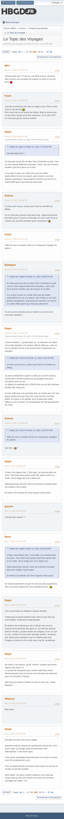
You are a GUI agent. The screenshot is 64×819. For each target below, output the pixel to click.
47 (27, 52)
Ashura (9, 195)
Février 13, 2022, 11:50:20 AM (16, 423)
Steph (8, 132)
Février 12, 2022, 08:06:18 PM (16, 136)
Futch (8, 95)
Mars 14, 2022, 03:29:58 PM (15, 466)
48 (30, 52)
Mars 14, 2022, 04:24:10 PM (15, 541)
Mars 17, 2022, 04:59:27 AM (15, 605)
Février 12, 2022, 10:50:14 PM (16, 269)
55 (47, 52)
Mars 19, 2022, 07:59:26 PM (15, 658)
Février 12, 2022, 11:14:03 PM (16, 333)
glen (7, 65)
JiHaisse (10, 698)
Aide (27, 816)
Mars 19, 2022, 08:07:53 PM (15, 703)
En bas (6, 52)
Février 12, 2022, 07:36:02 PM (16, 70)
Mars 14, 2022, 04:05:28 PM (15, 511)
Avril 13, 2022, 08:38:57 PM (15, 734)
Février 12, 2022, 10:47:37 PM (16, 239)
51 (42, 52)
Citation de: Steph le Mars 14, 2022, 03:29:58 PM (30, 549)
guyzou (9, 506)
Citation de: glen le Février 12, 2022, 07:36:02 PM (30, 147)
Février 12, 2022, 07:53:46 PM (16, 100)
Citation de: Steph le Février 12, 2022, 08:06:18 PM (31, 277)
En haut (6, 792)
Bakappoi (10, 265)
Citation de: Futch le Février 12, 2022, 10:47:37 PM (30, 430)
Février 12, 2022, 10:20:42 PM (16, 200)
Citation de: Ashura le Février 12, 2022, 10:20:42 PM (31, 358)
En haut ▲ (34, 816)
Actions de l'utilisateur (49, 57)
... (25, 52)
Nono (8, 536)
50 (39, 52)
